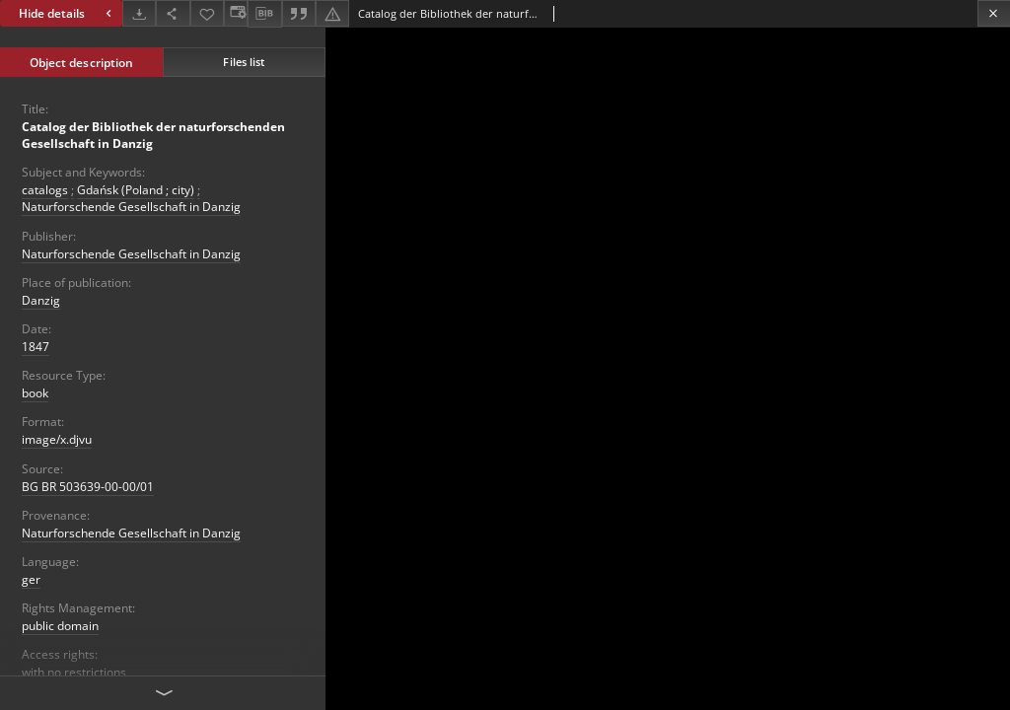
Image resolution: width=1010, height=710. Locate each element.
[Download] (139, 13)
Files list (243, 61)
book (35, 393)
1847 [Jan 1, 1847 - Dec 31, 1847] (35, 346)
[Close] (993, 13)
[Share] (172, 13)
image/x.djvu (57, 439)
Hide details (67, 13)
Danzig (41, 300)
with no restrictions (74, 672)
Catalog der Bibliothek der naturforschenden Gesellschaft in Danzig (153, 135)
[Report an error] (332, 13)
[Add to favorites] (207, 13)
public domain (60, 625)
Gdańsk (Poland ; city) (135, 189)
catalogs (45, 189)
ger (31, 579)
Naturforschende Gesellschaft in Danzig (131, 206)
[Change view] (236, 13)
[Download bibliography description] (264, 14)
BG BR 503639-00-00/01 (88, 486)
